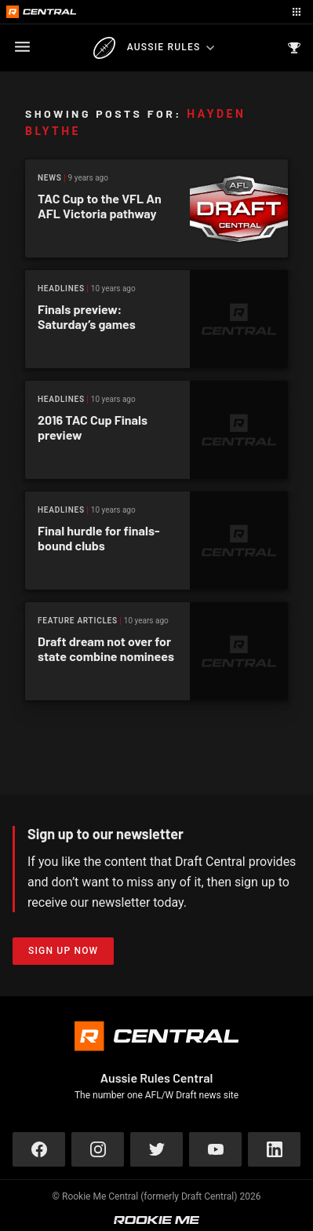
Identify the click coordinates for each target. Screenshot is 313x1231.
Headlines (61, 288)
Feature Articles (78, 620)
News (50, 178)
